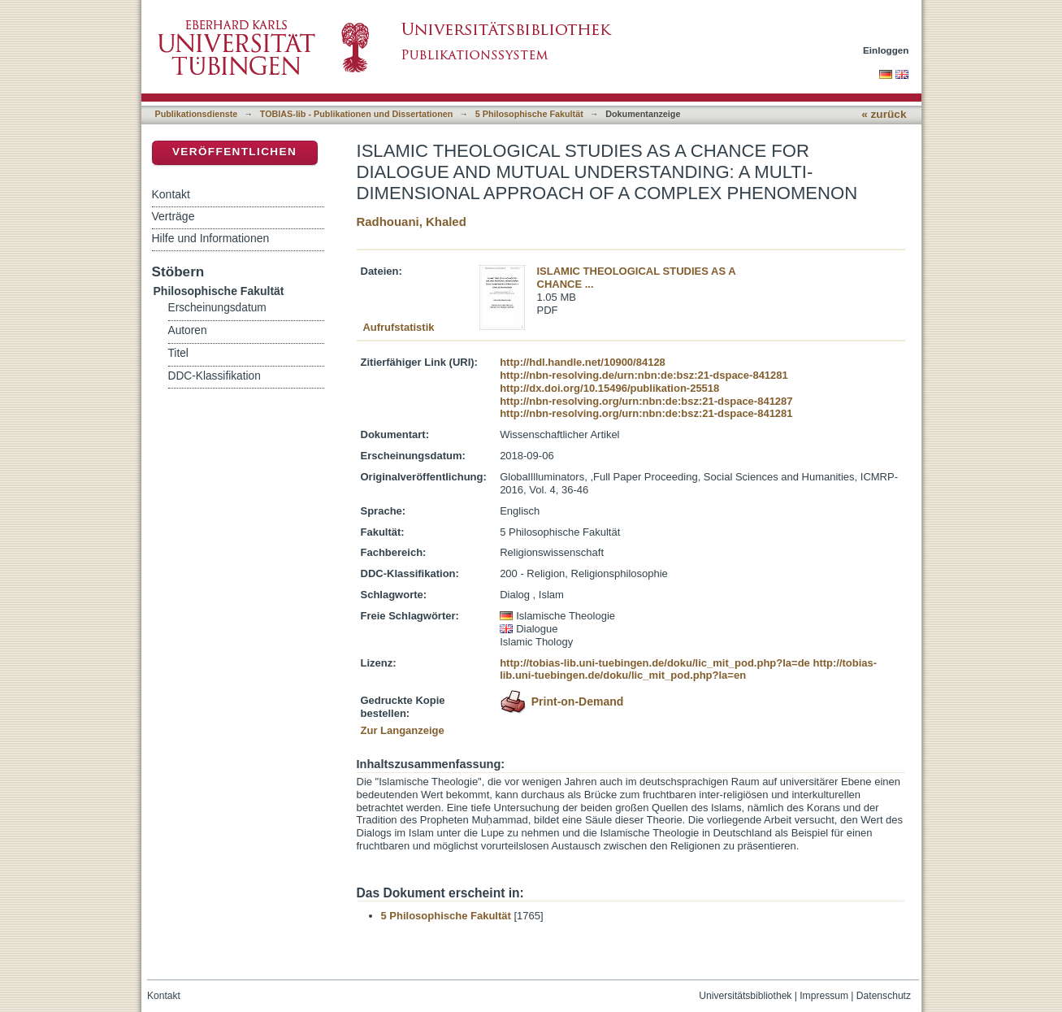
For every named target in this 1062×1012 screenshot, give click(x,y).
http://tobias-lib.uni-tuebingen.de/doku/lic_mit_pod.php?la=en (688, 669)
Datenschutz (883, 995)
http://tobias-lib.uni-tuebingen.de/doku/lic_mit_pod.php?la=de (655, 663)
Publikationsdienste (196, 114)
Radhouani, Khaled (411, 221)
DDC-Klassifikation (214, 376)
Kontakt (171, 194)
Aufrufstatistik (398, 327)
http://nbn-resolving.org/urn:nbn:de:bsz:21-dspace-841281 (646, 413)
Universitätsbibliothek (745, 995)
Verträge (173, 216)
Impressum (824, 995)
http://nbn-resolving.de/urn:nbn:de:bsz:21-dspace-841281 (644, 375)
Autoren (187, 330)
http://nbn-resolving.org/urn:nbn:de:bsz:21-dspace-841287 (646, 401)
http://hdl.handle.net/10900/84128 (582, 362)
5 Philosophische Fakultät (529, 114)
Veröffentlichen (234, 152)
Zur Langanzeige (402, 730)
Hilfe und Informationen (211, 238)
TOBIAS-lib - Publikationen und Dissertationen (356, 114)
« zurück (883, 114)
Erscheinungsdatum (217, 308)
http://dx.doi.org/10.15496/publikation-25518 (609, 388)
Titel (178, 353)
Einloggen (886, 50)
